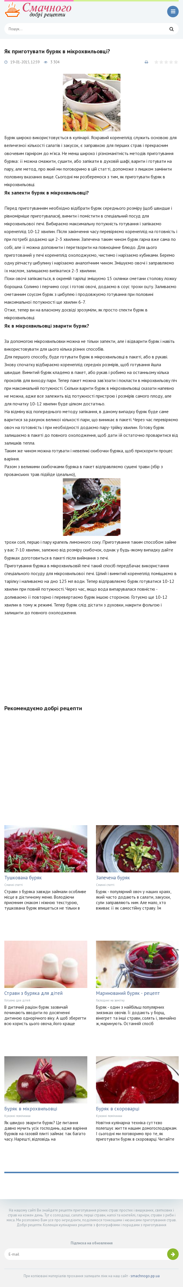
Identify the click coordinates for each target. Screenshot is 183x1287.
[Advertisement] (91, 657)
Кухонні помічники (17, 1116)
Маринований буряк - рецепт (128, 993)
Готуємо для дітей (17, 1000)
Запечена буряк (113, 877)
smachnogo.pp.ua (145, 1275)
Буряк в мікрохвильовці (30, 1108)
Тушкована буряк (23, 877)
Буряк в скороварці (117, 1108)
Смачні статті (13, 885)
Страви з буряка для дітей (33, 993)
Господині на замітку (110, 1000)
